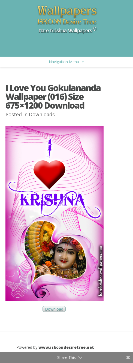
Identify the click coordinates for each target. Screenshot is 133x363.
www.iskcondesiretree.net (66, 347)
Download (54, 309)
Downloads (42, 114)
